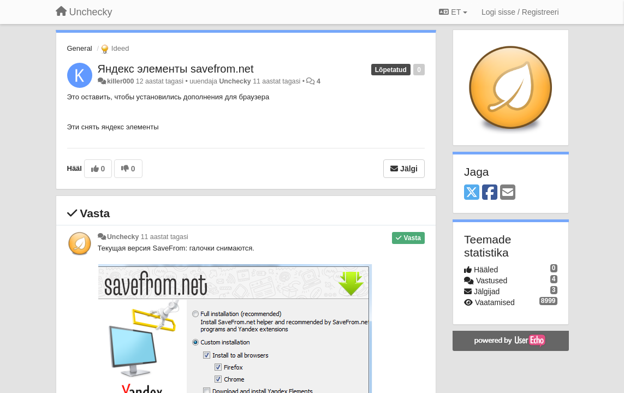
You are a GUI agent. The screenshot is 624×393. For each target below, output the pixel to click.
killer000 (120, 81)
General (79, 48)
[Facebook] (489, 193)
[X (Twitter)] (471, 193)
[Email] (507, 193)
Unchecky (235, 81)
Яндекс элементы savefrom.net (176, 69)
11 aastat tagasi (164, 237)
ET (453, 12)
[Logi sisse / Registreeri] (520, 12)
